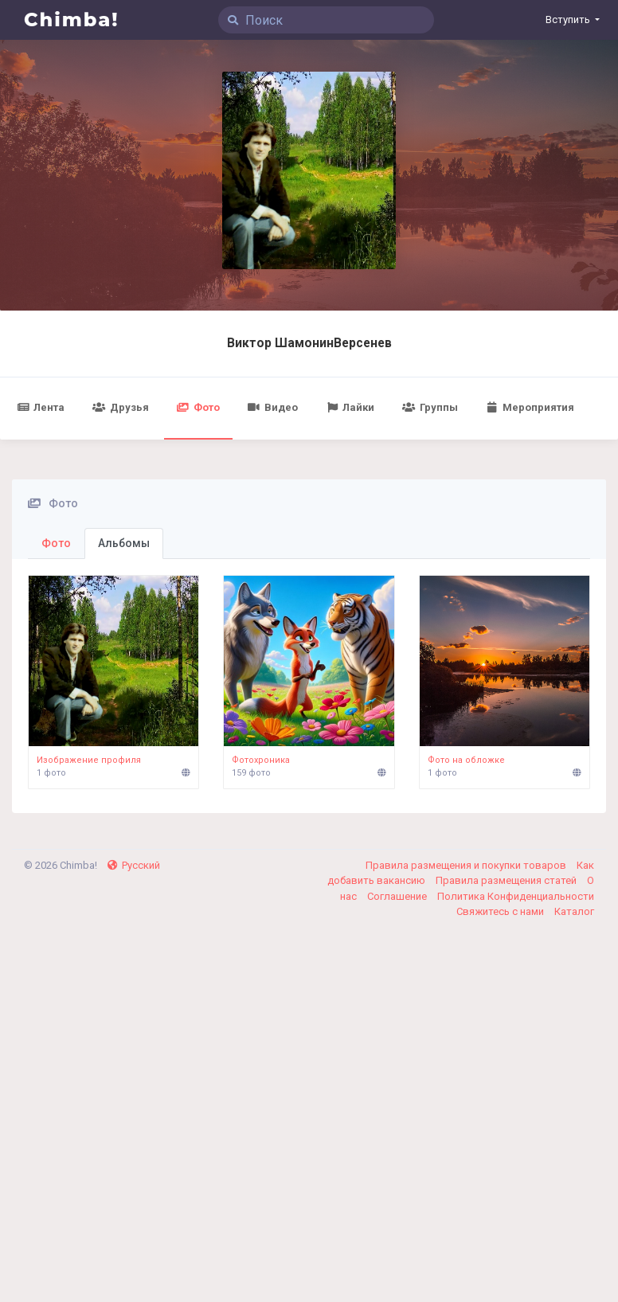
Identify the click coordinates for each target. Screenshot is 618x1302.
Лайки (350, 407)
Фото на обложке (466, 760)
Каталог (574, 911)
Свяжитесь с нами (501, 911)
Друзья (120, 407)
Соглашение (398, 896)
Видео (273, 407)
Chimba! (71, 19)
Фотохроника (261, 760)
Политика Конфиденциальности (515, 896)
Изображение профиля (89, 760)
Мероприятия (530, 407)
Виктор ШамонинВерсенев (309, 343)
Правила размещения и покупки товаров (467, 865)
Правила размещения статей (507, 880)
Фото (198, 407)
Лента (41, 407)
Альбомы (124, 543)
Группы (429, 407)
